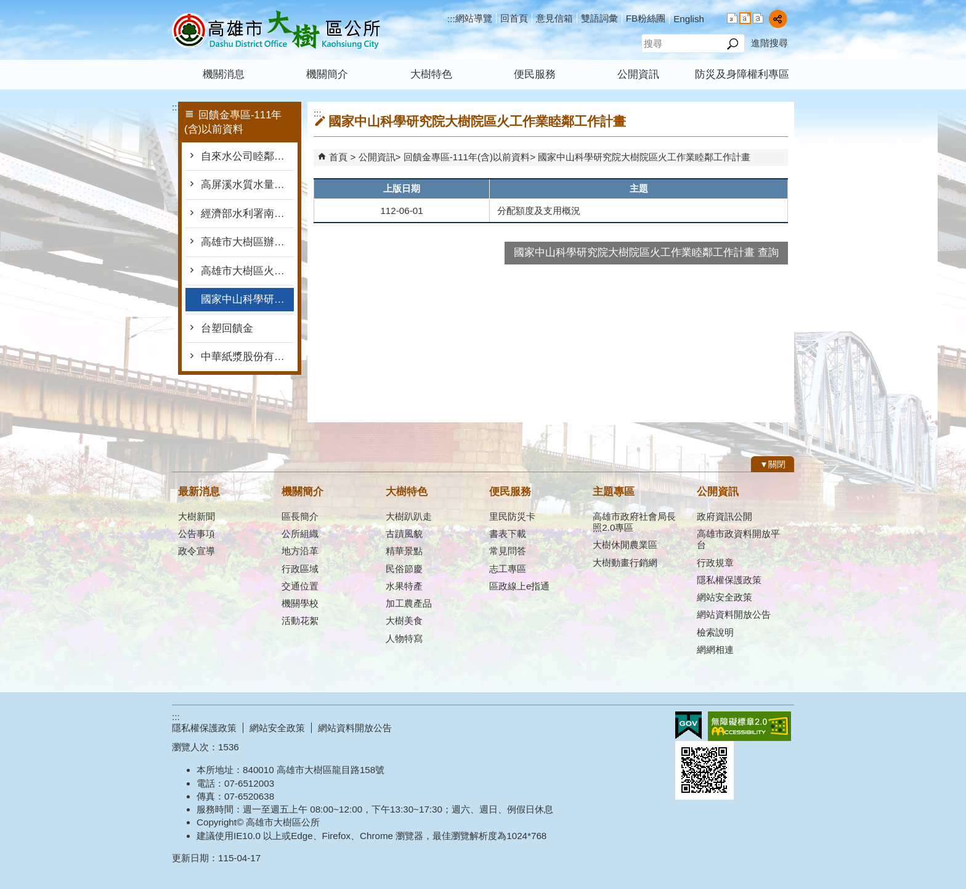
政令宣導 (196, 551)
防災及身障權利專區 (742, 74)
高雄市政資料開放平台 (738, 539)
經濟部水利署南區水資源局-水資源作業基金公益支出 (247, 213)
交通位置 (300, 586)
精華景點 (404, 551)
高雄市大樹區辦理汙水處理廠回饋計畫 (247, 242)
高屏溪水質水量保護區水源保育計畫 (247, 184)
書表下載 (507, 533)
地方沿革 (300, 551)
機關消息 (224, 74)
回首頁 (514, 18)
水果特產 (404, 586)
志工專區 (507, 568)
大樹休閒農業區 (625, 544)
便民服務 (535, 74)
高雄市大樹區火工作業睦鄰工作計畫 (247, 271)
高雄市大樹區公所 (276, 30)
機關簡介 (327, 74)
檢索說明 (715, 632)
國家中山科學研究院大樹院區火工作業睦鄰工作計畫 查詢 (646, 252)
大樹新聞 (196, 516)
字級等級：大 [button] (758, 18)
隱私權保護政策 (729, 580)
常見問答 (507, 551)
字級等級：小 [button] (732, 18)
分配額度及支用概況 (538, 210)
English (688, 19)
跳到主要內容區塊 (6, 6)
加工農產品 (409, 603)
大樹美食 (404, 620)
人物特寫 (404, 638)
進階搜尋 (769, 43)
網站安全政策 (724, 597)
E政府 (688, 725)
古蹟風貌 (404, 533)
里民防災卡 (512, 516)
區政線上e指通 (519, 586)
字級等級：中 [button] (745, 18)
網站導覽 (473, 18)
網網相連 (715, 649)
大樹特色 (431, 74)
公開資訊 (638, 74)
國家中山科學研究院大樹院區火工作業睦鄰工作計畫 (247, 299)
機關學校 (300, 603)
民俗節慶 (404, 568)
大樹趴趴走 (409, 516)
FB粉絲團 (645, 18)
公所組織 (300, 533)
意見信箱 (554, 18)
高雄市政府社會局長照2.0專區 (634, 522)
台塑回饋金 (227, 328)
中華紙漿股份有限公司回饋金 (247, 357)
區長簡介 (300, 516)
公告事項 (196, 533)
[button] (732, 44)
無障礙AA (749, 726)
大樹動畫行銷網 (625, 562)
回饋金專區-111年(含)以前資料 (467, 157)
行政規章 (715, 562)
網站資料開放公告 (734, 614)
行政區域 (300, 568)
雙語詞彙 (599, 18)
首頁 (338, 157)
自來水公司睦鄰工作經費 (247, 156)
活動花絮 (300, 620)
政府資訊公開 (724, 516)
